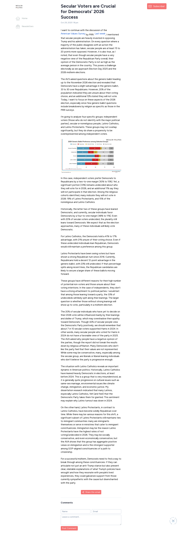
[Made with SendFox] (173, 520)
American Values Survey (73, 33)
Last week (100, 33)
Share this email (91, 492)
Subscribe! (159, 6)
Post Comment (69, 528)
